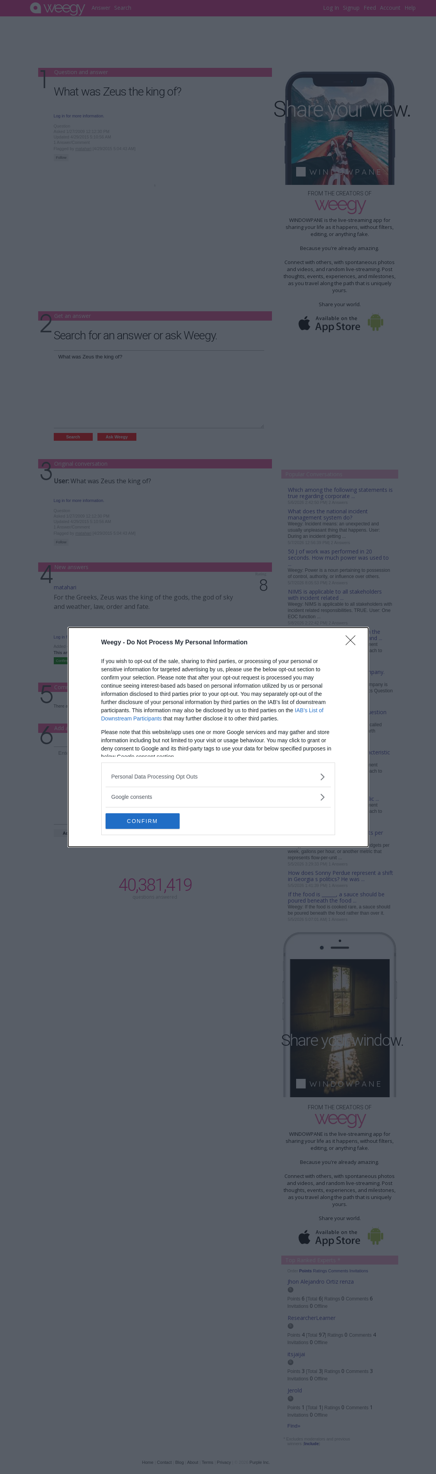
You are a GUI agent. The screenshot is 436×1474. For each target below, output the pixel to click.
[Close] (353, 642)
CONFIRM (142, 821)
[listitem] (218, 777)
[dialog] (218, 737)
